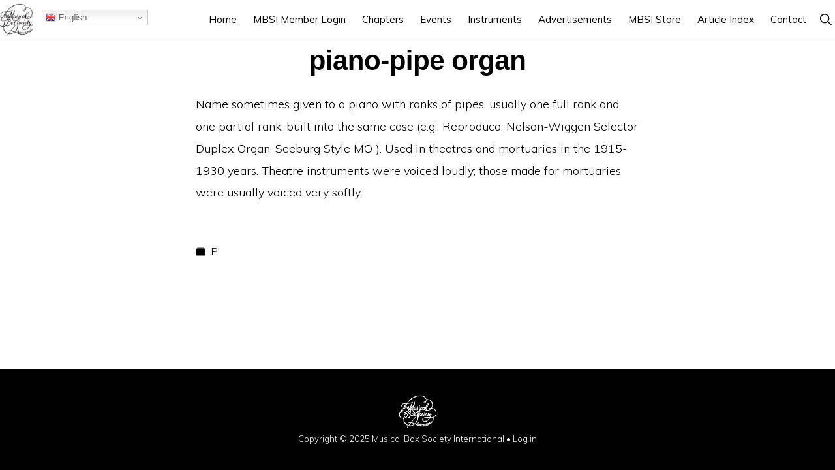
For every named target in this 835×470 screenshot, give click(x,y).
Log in (525, 438)
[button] (825, 19)
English (66, 17)
